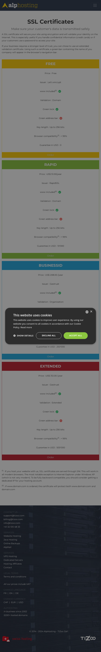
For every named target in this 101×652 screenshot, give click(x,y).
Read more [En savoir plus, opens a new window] (26, 327)
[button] (23, 335)
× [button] (91, 312)
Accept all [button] (75, 335)
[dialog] (50, 326)
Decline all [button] (49, 335)
